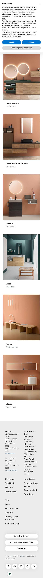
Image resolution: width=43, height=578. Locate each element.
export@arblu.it (11, 470)
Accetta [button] (31, 42)
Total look (9, 483)
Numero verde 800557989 (21, 542)
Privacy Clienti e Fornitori (11, 518)
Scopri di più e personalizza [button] (21, 48)
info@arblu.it (10, 453)
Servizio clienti (30, 490)
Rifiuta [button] (11, 42)
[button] (40, 3)
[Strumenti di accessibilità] (10, 574)
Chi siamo (9, 479)
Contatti (9, 513)
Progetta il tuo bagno (31, 484)
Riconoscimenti (12, 508)
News (7, 500)
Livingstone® (11, 491)
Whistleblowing (12, 524)
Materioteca (29, 479)
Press (7, 504)
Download (28, 494)
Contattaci (21, 548)
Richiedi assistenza (21, 536)
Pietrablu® (9, 487)
